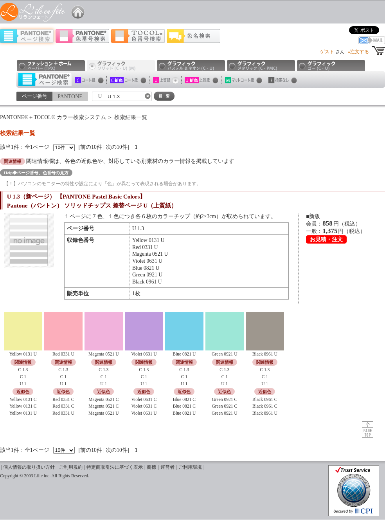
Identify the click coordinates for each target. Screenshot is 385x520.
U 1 (23, 383)
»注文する (358, 51)
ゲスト (327, 51)
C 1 (23, 376)
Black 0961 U (264, 413)
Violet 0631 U (144, 413)
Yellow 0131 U (23, 413)
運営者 (167, 467)
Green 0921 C (224, 399)
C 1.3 (23, 369)
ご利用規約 (71, 467)
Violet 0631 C (144, 399)
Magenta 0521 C (103, 399)
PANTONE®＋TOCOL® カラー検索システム (53, 117)
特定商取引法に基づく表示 (114, 467)
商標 (151, 467)
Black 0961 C (264, 399)
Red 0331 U (63, 413)
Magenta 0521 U (103, 413)
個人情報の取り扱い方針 (29, 467)
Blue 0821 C (184, 399)
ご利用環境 (190, 467)
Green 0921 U (224, 413)
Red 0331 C (63, 399)
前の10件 (91, 147)
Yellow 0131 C (22, 399)
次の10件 (117, 147)
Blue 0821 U (184, 413)
